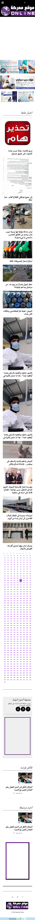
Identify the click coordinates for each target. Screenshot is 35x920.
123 (24, 583)
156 (14, 592)
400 (17, 653)
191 (11, 601)
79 (27, 571)
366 (24, 644)
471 (14, 671)
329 (21, 635)
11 (11, 556)
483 (24, 673)
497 (11, 678)
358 (27, 641)
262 (8, 619)
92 (11, 576)
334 (8, 637)
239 (21, 612)
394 (27, 650)
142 (27, 587)
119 (11, 583)
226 (8, 610)
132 (24, 585)
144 (5, 590)
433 (8, 662)
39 (14, 562)
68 (20, 569)
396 (5, 653)
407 (11, 655)
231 (24, 610)
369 (5, 646)
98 (30, 576)
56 (11, 567)
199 (8, 603)
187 (27, 599)
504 (5, 680)
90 (4, 576)
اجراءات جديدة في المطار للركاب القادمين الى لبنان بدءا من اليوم (19, 517)
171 (5, 596)
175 (17, 596)
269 (30, 619)
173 (11, 596)
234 (5, 612)
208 (8, 605)
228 (14, 610)
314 (30, 630)
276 (24, 621)
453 (14, 666)
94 (17, 576)
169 (27, 594)
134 (30, 585)
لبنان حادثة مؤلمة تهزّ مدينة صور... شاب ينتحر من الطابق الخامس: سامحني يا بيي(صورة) (18, 234)
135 (5, 587)
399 (14, 653)
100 (8, 578)
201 (14, 603)
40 (17, 562)
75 (14, 571)
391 (17, 650)
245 (11, 614)
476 (30, 671)
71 (30, 569)
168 (24, 594)
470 (11, 671)
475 (27, 671)
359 (30, 641)
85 (17, 574)
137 (11, 587)
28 (8, 560)
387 (5, 650)
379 (8, 648)
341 (30, 637)
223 (27, 608)
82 (8, 574)
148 (17, 590)
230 (21, 610)
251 (30, 614)
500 (21, 678)
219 (14, 608)
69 (23, 569)
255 (14, 617)
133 (27, 585)
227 (11, 610)
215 (30, 605)
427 (17, 659)
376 (27, 646)
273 (14, 621)
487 (8, 675)
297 (5, 628)
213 (24, 605)
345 (14, 639)
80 (30, 571)
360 (5, 644)
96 (23, 576)
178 (27, 596)
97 (27, 576)
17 (30, 556)
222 (24, 608)
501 (24, 678)
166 (17, 594)
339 (24, 637)
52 (27, 565)
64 (8, 569)
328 (17, 635)
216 (5, 608)
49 (17, 565)
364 (17, 644)
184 (17, 599)
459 (5, 669)
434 (11, 662)
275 (21, 621)
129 (14, 585)
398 (11, 653)
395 (30, 650)
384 (24, 648)
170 (30, 594)
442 (8, 664)
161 (30, 592)
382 (17, 648)
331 (27, 635)
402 (24, 653)
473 (21, 671)
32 (20, 560)
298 (8, 628)
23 (20, 558)
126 (5, 585)
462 (14, 669)
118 (8, 583)
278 (30, 621)
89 (30, 574)
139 (17, 587)
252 (5, 617)
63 (4, 569)
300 (14, 628)
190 (8, 601)
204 (24, 603)
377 (30, 646)
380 (11, 648)
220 (17, 608)
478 (8, 673)
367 (27, 644)
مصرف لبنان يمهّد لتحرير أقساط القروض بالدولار (19, 547)
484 (27, 673)
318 (14, 632)
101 (11, 578)
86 (20, 574)
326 (11, 635)
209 (11, 605)
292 (17, 626)
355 (17, 641)
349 (27, 639)
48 (14, 565)
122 (21, 583)
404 (30, 653)
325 (8, 635)
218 (11, 608)
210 (14, 605)
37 (8, 562)
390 (14, 650)
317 (11, 632)
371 (11, 646)
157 (17, 592)
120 (14, 583)
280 (8, 623)
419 (21, 657)
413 (30, 655)
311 (20, 630)
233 (30, 610)
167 (21, 594)
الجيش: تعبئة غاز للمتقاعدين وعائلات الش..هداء (17, 312)
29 (11, 560)
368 (30, 644)
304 (27, 628)
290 (11, 626)
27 (4, 560)
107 (30, 578)
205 (27, 603)
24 (23, 558)
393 (24, 650)
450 (5, 666)
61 (27, 567)
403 (27, 653)
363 (14, 644)
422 (30, 657)
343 (8, 639)
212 (21, 605)
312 (24, 630)
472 (17, 671)
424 (8, 659)
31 (17, 560)
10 (8, 556)
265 (17, 619)
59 (20, 567)
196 (27, 601)
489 (14, 675)
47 (11, 565)
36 (4, 562)
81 (4, 574)
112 (17, 580)
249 (24, 614)
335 (11, 637)
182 (11, 599)
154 (8, 592)
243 (5, 614)
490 (17, 675)
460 (8, 669)
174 (14, 596)
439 (27, 662)
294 (24, 626)
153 (5, 592)
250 (27, 614)
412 (27, 655)
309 (14, 630)
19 (8, 558)
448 (27, 664)
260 (30, 617)
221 (21, 608)
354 (14, 641)
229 (17, 610)
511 (27, 680)
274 (17, 621)
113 (20, 580)
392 (21, 650)
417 (14, 657)
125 (30, 583)
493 (27, 675)
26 (30, 558)
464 (21, 669)
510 (24, 680)
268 (27, 619)
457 (27, 666)
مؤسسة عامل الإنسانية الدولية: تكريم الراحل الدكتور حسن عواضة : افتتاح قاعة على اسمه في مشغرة (17, 490)
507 (14, 680)
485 (30, 673)
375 (24, 646)
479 (11, 673)
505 (8, 680)
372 (14, 646)
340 (27, 637)
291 (14, 626)
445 (17, 664)
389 (11, 650)
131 (21, 585)
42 (23, 562)
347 (21, 639)
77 (20, 571)
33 (23, 560)
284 (21, 623)
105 (24, 578)
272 (11, 621)
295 (27, 626)
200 (11, 603)
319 (17, 632)
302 (21, 628)
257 (21, 617)
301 (17, 628)
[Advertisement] (17, 40)
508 (17, 680)
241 (27, 612)
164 (11, 594)
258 (24, 617)
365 (21, 644)
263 (11, 619)
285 (24, 623)
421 (27, 657)
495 (5, 678)
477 (5, 673)
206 (30, 603)
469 (8, 671)
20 (11, 558)
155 (11, 592)
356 (21, 641)
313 (27, 630)
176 (21, 596)
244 (8, 614)
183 (14, 599)
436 (17, 662)
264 (14, 619)
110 (11, 580)
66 (14, 569)
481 (17, 673)
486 (5, 675)
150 (24, 590)
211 (17, 605)
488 (11, 675)
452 (11, 666)
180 (5, 599)
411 (24, 655)
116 (30, 580)
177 (24, 596)
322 (27, 632)
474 (24, 671)
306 (5, 630)
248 (21, 614)
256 (17, 617)
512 (30, 680)
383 (21, 648)
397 (8, 653)
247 (17, 614)
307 (8, 630)
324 (5, 635)
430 (27, 659)
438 (24, 662)
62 (30, 567)
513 (5, 682)
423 (5, 659)
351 (5, 641)
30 (14, 560)
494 (30, 675)
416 (11, 657)
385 (27, 648)
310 (17, 630)
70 (27, 569)
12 (14, 556)
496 (8, 678)
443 (11, 664)
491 (21, 675)
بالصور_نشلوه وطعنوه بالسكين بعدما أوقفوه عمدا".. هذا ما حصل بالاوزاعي (17, 374)
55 (8, 567)
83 (11, 574)
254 (11, 617)
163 (8, 594)
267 (24, 619)
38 (11, 562)
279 (5, 623)
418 (17, 657)
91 (8, 576)
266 (21, 619)
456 (24, 666)
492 (24, 675)
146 (11, 590)
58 (17, 567)
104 (21, 578)
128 (11, 585)
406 (8, 655)
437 (21, 662)
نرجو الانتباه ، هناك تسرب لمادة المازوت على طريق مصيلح (20, 152)
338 (21, 637)
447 (24, 664)
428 (21, 659)
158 (21, 592)
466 (27, 669)
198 (5, 603)
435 (14, 662)
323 (30, 632)
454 (17, 666)
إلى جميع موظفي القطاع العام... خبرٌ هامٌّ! (18, 199)
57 (14, 567)
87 (23, 574)
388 (8, 650)
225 (5, 610)
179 (30, 596)
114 (24, 580)
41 (20, 562)
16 (27, 556)
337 (17, 637)
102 (14, 578)
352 (8, 641)
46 (8, 565)
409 (17, 655)
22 (17, 558)
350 (30, 639)
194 (21, 601)
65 (11, 569)
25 (27, 558)
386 (30, 648)
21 (14, 558)
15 (23, 556)
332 (30, 635)
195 (24, 601)
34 (27, 560)
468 (5, 671)
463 (17, 669)
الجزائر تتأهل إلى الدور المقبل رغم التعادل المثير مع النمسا (19, 788)
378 (5, 648)
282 (14, 623)
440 (30, 662)
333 (5, 637)
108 (5, 580)
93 (14, 576)
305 (30, 628)
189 (5, 601)
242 (30, 612)
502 (27, 678)
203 (21, 603)
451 (8, 666)
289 (8, 626)
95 (20, 576)
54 (4, 567)
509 (21, 680)
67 (17, 569)
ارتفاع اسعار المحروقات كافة (21, 261)
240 (24, 612)
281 (11, 623)
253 (8, 617)
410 (21, 655)
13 (17, 556)
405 (5, 655)
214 (27, 605)
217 (8, 608)
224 (30, 608)
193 (17, 601)
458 (30, 666)
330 (24, 635)
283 (17, 623)
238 (17, 612)
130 (17, 585)
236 (11, 612)
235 (8, 612)
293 (21, 626)
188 (30, 599)
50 (20, 565)
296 (30, 626)
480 (14, 673)
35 (30, 560)
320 (21, 632)
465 (24, 669)
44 (30, 562)
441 (5, 664)
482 (21, 673)
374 (21, 646)
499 (17, 678)
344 (11, 639)
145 (8, 590)
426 (14, 659)
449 (30, 664)
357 (24, 641)
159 (24, 592)
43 (27, 562)
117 (5, 583)
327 (14, 635)
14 (20, 556)
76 (17, 571)
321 (24, 632)
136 (8, 587)
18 (4, 558)
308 (11, 630)
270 (5, 621)
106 (27, 578)
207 (5, 605)
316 (8, 632)
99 (4, 578)
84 (14, 574)
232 (27, 610)
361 (8, 644)
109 (8, 580)
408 (14, 655)
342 (5, 639)
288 (5, 626)
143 (30, 587)
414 (5, 657)
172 (8, 596)
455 (21, 666)
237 (14, 612)
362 (11, 644)
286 (27, 623)
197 (30, 601)
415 (8, 657)
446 (21, 664)
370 (8, 646)
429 (24, 659)
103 (17, 578)
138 (14, 587)
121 (17, 583)
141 (24, 587)
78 (23, 571)
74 (11, 571)
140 (21, 587)
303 (24, 628)
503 (30, 678)
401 (21, 653)
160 (27, 592)
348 (24, 639)
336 (14, 637)
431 (30, 659)
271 (8, 621)
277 (27, 621)
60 (23, 567)
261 (5, 619)
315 (5, 632)
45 (4, 565)
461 (11, 669)
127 (8, 585)
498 (14, 678)
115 (27, 580)
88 (27, 574)
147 (14, 590)
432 (5, 662)
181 (8, 599)
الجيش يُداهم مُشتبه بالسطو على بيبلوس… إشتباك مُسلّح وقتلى (19, 463)
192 (14, 601)
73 (8, 571)
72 (4, 571)
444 (14, 664)
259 (27, 617)
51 (23, 565)
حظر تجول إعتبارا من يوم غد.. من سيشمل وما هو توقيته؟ (19, 286)
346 (17, 639)
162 (5, 594)
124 (27, 583)
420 (24, 657)
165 (14, 594)
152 (30, 590)
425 (11, 659)
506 (11, 680)
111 (14, 580)
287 (30, 623)
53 (30, 565)
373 (17, 646)
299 (11, 628)
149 (21, 590)
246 (14, 614)
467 (30, 669)
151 (27, 590)
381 (14, 648)
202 (17, 603)
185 (21, 599)
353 (11, 641)
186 (24, 599)
